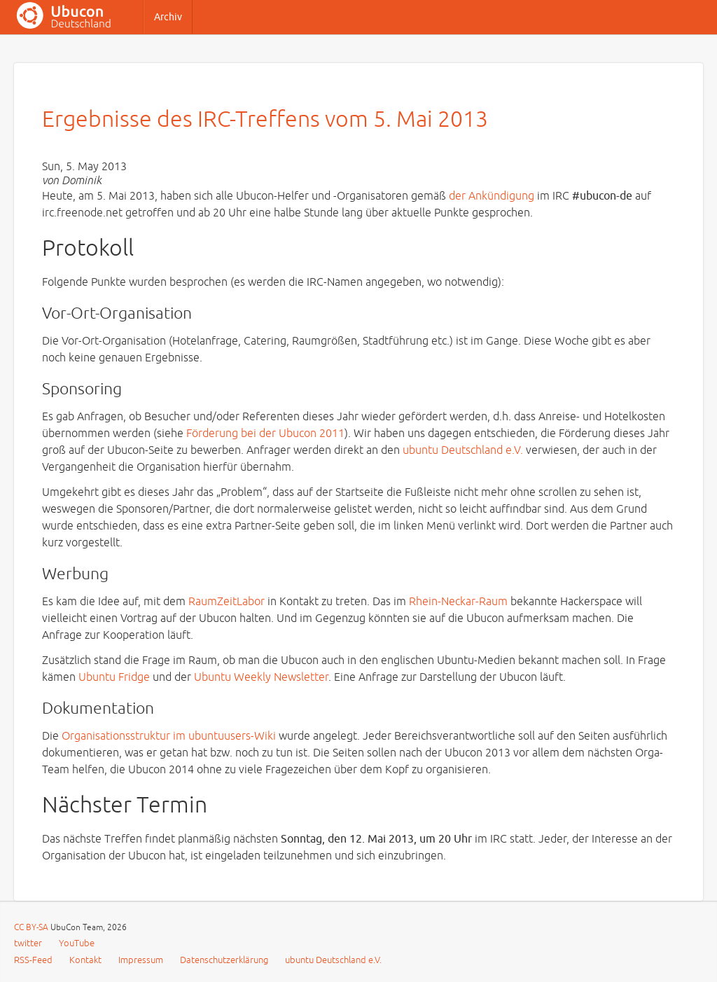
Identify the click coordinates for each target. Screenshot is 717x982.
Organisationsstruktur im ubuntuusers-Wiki (169, 736)
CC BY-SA (32, 927)
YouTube (77, 943)
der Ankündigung (491, 196)
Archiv (168, 17)
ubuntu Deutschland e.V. (463, 450)
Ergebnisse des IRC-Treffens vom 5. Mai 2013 (265, 119)
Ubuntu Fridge (114, 677)
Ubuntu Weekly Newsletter (261, 677)
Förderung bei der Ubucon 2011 (265, 434)
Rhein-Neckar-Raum (458, 602)
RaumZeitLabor (226, 602)
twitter (28, 943)
